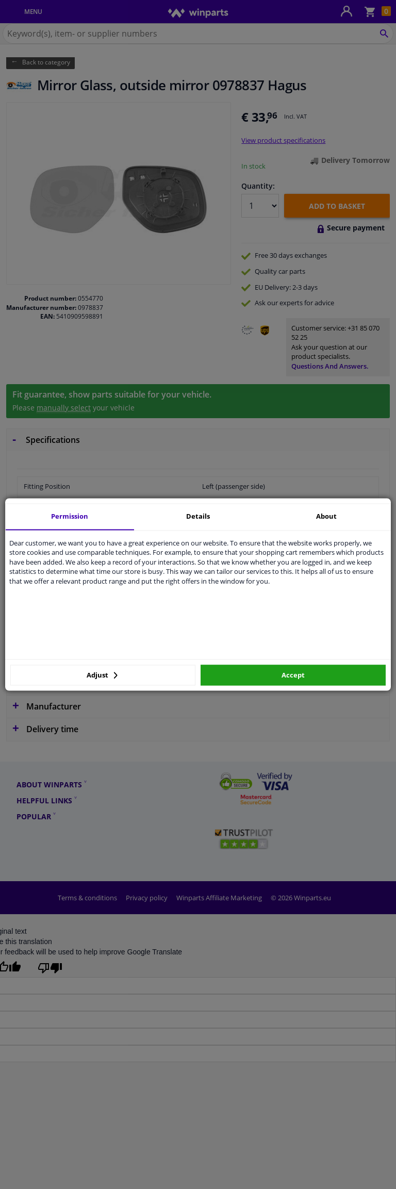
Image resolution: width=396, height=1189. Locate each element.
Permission (69, 516)
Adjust (102, 675)
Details (198, 516)
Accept (293, 675)
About (326, 516)
